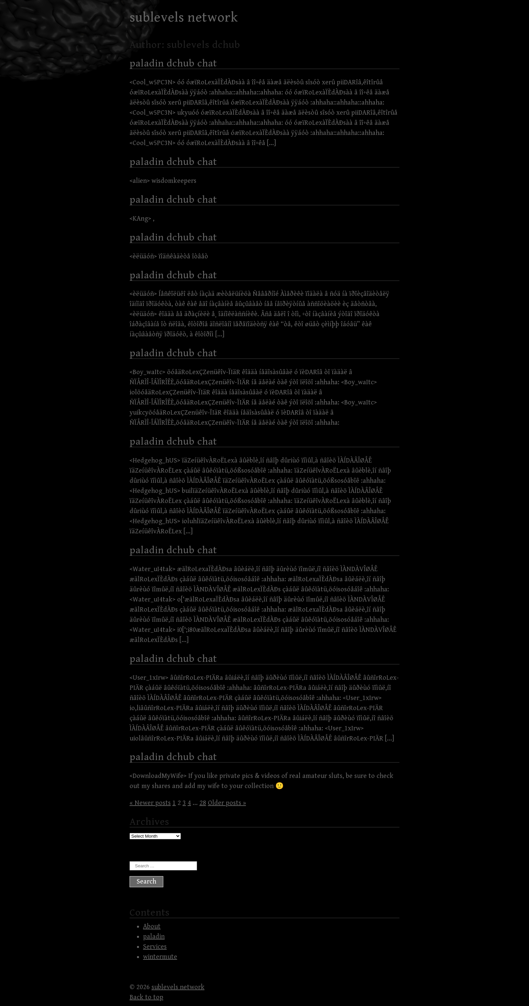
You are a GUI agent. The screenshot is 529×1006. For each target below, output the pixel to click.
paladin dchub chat (173, 63)
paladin (154, 937)
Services (155, 947)
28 (202, 803)
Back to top (146, 997)
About (152, 926)
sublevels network (184, 17)
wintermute (160, 957)
